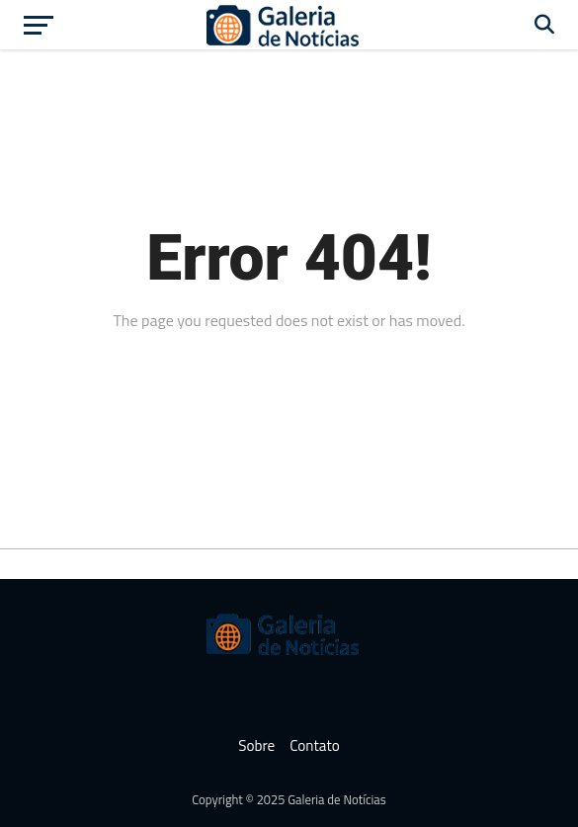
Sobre (256, 745)
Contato (314, 745)
